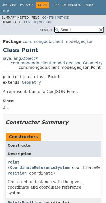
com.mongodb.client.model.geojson (58, 41)
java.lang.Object (19, 58)
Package (26, 4)
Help (5, 11)
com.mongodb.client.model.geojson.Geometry (57, 63)
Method (63, 17)
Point (14, 162)
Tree (55, 4)
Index (89, 4)
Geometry (31, 82)
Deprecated (71, 4)
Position (17, 173)
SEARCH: (46, 30)
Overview (9, 4)
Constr (48, 17)
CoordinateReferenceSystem (40, 167)
